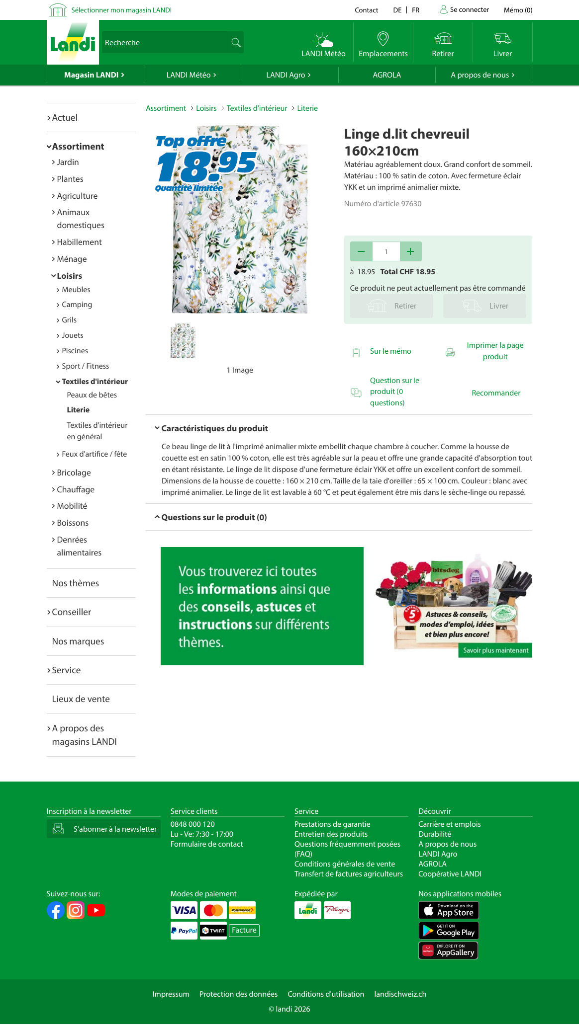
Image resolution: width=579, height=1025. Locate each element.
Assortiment (78, 146)
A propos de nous (480, 75)
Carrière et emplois (449, 824)
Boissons (73, 522)
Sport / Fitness (85, 366)
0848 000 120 (193, 824)
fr (415, 9)
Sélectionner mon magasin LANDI (122, 9)
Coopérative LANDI (450, 874)
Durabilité (434, 834)
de (397, 9)
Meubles (76, 290)
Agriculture (77, 195)
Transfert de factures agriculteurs (348, 874)
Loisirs (70, 275)
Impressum (171, 994)
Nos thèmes (75, 583)
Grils (69, 320)
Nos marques (78, 641)
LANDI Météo (189, 75)
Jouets (73, 335)
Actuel (65, 117)
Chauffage (76, 489)
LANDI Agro (285, 75)
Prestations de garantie (332, 824)
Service (66, 670)
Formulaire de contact (207, 844)
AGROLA (387, 75)
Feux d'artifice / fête (94, 454)
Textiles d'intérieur (95, 382)
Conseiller (72, 612)
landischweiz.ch (401, 994)
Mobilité (72, 505)
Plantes (70, 178)
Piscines (75, 351)
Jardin (68, 161)
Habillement (79, 241)
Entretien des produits (331, 834)
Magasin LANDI (91, 75)
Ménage (72, 258)
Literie (78, 410)
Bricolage (74, 472)
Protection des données (238, 994)
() (518, 9)
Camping (77, 305)
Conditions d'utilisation (326, 994)
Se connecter (469, 9)
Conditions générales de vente (344, 864)
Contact (366, 9)
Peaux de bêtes (92, 395)
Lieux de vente (81, 699)
